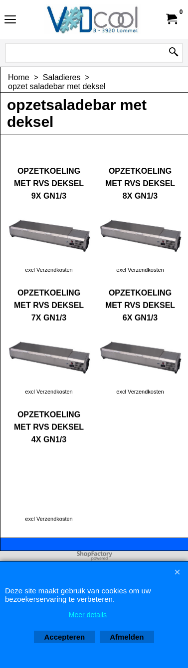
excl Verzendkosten (48, 270)
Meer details (88, 615)
